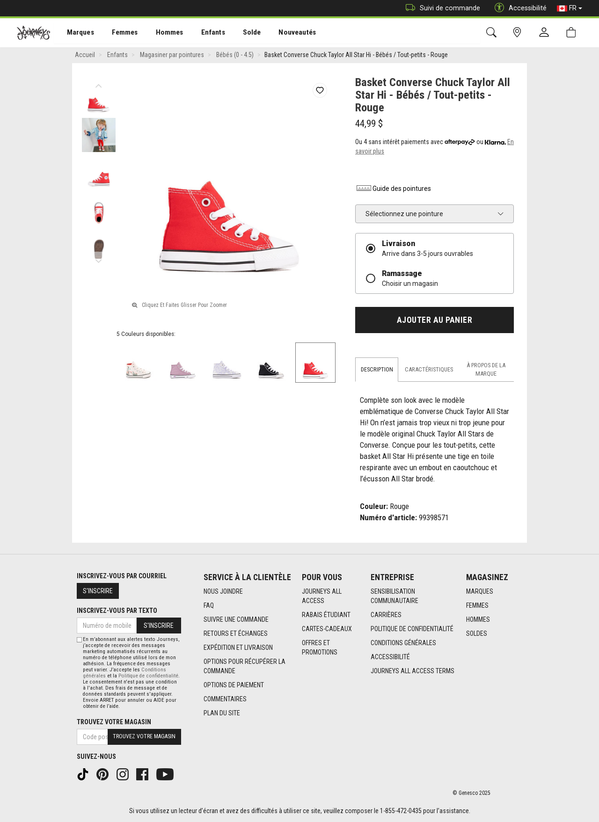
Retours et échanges (236, 633)
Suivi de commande (440, 8)
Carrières (386, 614)
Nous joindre (223, 591)
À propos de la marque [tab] (486, 370)
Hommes (161, 33)
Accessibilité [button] (518, 8)
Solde (240, 33)
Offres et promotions (319, 647)
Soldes (476, 633)
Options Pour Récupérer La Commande (244, 666)
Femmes (118, 33)
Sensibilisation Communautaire (394, 596)
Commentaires (225, 699)
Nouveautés (283, 33)
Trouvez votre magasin (114, 722)
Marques (75, 33)
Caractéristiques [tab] (429, 370)
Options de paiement (234, 685)
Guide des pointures (393, 189)
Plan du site (222, 713)
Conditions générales (403, 643)
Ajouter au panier (435, 321)
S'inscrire (98, 591)
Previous (98, 84)
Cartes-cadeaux (327, 629)
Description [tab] (377, 370)
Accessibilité (390, 657)
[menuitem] (75, 33)
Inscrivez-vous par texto (117, 610)
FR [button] (569, 8)
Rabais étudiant (326, 614)
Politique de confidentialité (412, 629)
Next (98, 260)
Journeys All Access (322, 596)
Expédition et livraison (238, 647)
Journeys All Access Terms (412, 671)
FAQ (209, 605)
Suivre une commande (236, 619)
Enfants (202, 33)
